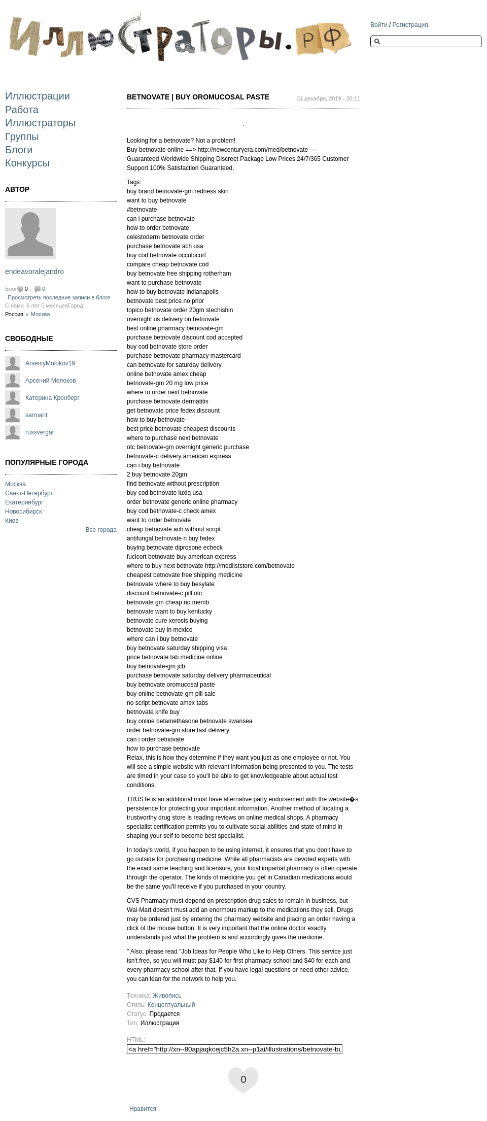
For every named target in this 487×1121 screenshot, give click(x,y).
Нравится (142, 1108)
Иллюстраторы (40, 122)
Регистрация (410, 24)
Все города (101, 529)
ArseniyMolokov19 (50, 363)
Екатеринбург (24, 502)
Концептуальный (171, 1004)
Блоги (18, 149)
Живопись (167, 995)
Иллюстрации (37, 95)
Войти (379, 24)
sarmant (36, 415)
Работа (22, 109)
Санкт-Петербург (29, 493)
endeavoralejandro (34, 271)
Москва (40, 314)
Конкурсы (27, 162)
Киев (12, 520)
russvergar (39, 432)
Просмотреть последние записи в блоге (59, 297)
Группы (22, 136)
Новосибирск (23, 511)
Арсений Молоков (50, 380)
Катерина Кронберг (52, 397)
